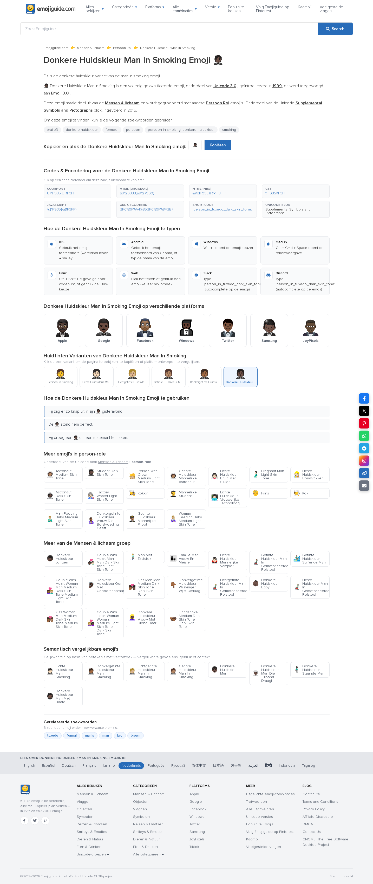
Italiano (109, 765)
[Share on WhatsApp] (364, 436)
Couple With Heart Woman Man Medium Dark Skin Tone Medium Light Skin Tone (62, 591)
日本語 (218, 765)
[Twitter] (35, 821)
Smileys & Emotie (147, 831)
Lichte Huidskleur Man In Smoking (60, 671)
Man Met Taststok (140, 557)
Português (156, 765)
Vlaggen (83, 801)
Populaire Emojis (259, 824)
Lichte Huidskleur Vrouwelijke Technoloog (225, 497)
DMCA (308, 824)
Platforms (154, 7)
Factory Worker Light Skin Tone (102, 496)
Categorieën (124, 7)
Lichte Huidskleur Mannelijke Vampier (224, 560)
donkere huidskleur (82, 129)
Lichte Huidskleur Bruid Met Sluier (224, 476)
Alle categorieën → (148, 854)
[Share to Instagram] (364, 460)
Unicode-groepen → (93, 854)
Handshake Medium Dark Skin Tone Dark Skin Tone (185, 619)
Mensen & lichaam (90, 48)
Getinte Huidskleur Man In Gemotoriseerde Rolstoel (270, 562)
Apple (194, 794)
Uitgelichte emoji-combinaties (270, 794)
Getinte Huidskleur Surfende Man (309, 559)
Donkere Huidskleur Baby (265, 583)
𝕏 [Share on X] (364, 411)
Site (332, 876)
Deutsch (69, 765)
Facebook (197, 809)
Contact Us (312, 831)
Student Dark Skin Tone (103, 473)
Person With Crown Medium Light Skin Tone (144, 476)
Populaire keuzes (236, 9)
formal (72, 735)
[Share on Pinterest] (364, 423)
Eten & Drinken (89, 847)
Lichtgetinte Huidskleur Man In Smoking (143, 671)
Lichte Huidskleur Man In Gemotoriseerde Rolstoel (311, 587)
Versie (212, 7)
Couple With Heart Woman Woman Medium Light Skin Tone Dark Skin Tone (103, 623)
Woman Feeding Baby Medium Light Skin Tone (186, 519)
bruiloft (52, 129)
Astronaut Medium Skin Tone (62, 474)
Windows (196, 816)
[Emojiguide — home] (50, 9)
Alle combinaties (185, 9)
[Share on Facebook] (364, 398)
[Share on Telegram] (364, 448)
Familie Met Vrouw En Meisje (184, 559)
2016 (131, 110)
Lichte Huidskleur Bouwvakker (308, 474)
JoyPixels (197, 839)
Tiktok (194, 847)
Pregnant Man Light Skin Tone (268, 474)
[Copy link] (364, 473)
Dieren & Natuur (90, 839)
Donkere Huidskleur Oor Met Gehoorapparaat (106, 585)
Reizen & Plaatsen (92, 824)
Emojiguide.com (56, 48)
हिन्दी (268, 765)
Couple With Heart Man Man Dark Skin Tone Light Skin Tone (104, 562)
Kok (300, 493)
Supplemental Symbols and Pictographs (288, 211)
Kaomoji (304, 7)
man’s (89, 735)
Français (89, 765)
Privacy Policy (314, 809)
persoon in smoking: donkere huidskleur (181, 129)
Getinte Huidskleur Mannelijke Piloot (142, 519)
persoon (133, 129)
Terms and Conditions (320, 801)
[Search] (335, 29)
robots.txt (346, 876)
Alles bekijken (95, 9)
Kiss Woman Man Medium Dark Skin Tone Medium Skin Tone (62, 619)
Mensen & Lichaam (92, 794)
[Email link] (364, 485)
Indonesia (287, 765)
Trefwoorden (256, 801)
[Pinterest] (45, 821)
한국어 (236, 765)
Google (195, 801)
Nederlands (131, 765)
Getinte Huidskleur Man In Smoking (183, 671)
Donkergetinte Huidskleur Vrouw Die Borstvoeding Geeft (104, 520)
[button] (77, 191)
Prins (260, 493)
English (29, 765)
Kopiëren (218, 145)
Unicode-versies (259, 816)
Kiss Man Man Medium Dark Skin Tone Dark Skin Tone (144, 587)
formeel (112, 129)
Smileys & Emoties (92, 831)
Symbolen (85, 816)
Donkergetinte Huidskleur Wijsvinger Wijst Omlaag (186, 585)
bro (119, 735)
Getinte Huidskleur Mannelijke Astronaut (183, 476)
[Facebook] (24, 821)
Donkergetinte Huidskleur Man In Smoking (104, 671)
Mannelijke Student (183, 494)
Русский (178, 765)
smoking (229, 129)
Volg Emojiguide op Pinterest (272, 9)
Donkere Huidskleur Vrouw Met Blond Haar (142, 617)
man (105, 735)
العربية (253, 765)
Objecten (84, 809)
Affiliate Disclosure (318, 816)
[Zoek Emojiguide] (169, 29)
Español (48, 765)
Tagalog (308, 765)
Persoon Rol (122, 48)
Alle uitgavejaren (260, 809)
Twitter (194, 824)
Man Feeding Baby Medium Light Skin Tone (62, 519)
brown (135, 735)
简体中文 (199, 765)
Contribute (311, 794)
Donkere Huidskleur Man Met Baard (60, 696)
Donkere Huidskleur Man (224, 670)
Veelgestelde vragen (331, 9)
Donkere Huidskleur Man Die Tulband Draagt (265, 673)
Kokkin (138, 493)
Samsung (197, 831)
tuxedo (52, 735)
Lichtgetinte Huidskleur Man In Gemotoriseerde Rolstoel (229, 587)
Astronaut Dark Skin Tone (59, 496)
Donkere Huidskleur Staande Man (308, 670)
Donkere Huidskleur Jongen (60, 559)
